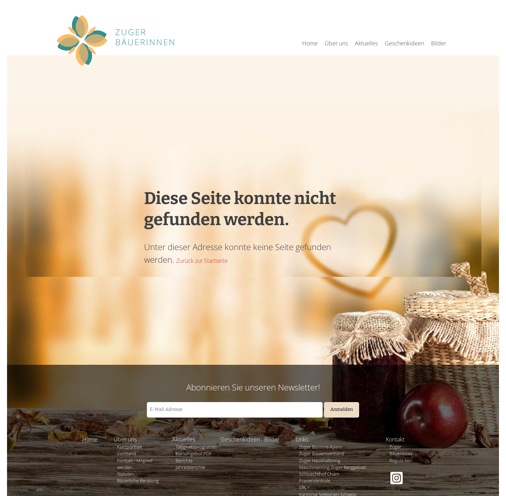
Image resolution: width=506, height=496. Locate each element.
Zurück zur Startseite (202, 261)
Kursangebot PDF (194, 453)
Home (310, 43)
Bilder (438, 43)
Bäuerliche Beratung (138, 480)
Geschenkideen (404, 43)
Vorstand (126, 453)
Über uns (336, 43)
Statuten (125, 474)
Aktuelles (366, 43)
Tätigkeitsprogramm (196, 447)
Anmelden (341, 409)
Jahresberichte (190, 467)
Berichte (184, 460)
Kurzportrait (129, 447)
